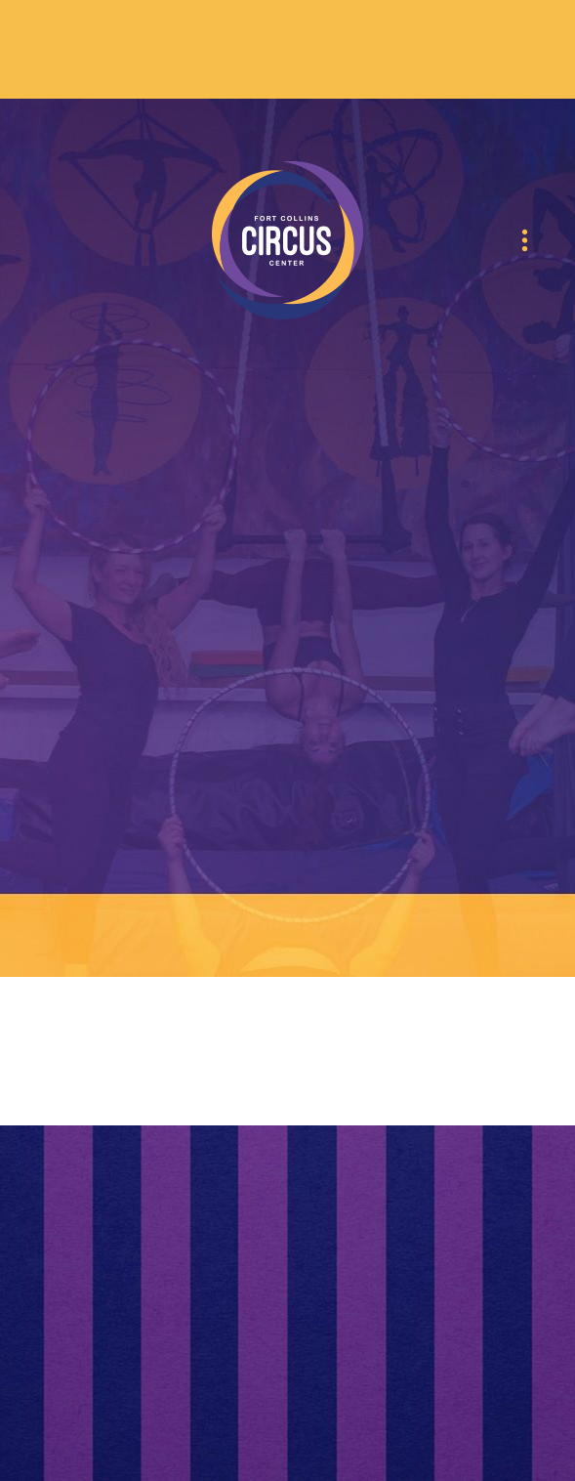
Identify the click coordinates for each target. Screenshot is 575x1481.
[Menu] (525, 241)
